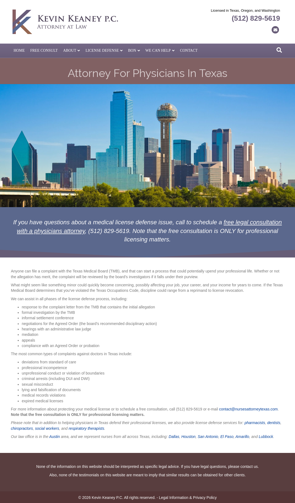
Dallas (174, 436)
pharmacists (254, 423)
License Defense (102, 50)
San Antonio (208, 436)
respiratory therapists (86, 428)
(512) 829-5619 (256, 18)
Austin (54, 436)
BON (132, 50)
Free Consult (44, 50)
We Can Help (158, 50)
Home (19, 50)
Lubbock (266, 436)
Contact (189, 50)
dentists (273, 423)
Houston (188, 436)
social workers (47, 428)
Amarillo (242, 436)
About (69, 50)
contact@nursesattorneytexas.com (248, 409)
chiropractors (22, 428)
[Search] (279, 50)
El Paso (226, 436)
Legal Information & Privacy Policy (188, 497)
